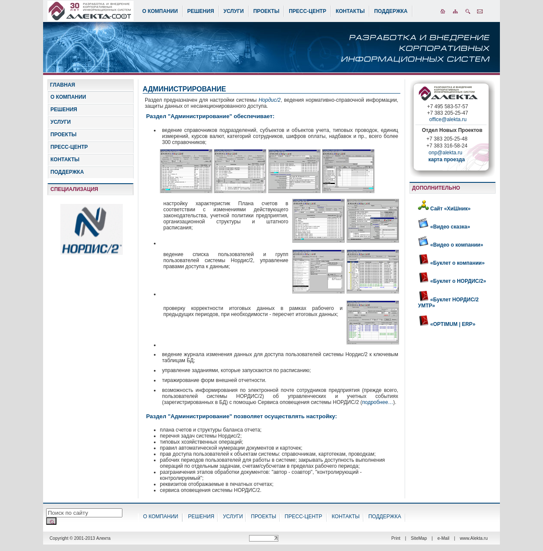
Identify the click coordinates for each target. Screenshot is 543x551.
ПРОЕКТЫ (266, 11)
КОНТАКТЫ (350, 11)
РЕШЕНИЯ (200, 11)
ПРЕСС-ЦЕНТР (307, 11)
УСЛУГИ (234, 11)
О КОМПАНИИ (160, 11)
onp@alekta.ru (443, 155)
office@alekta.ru (448, 119)
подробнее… (377, 402)
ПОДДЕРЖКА (391, 11)
